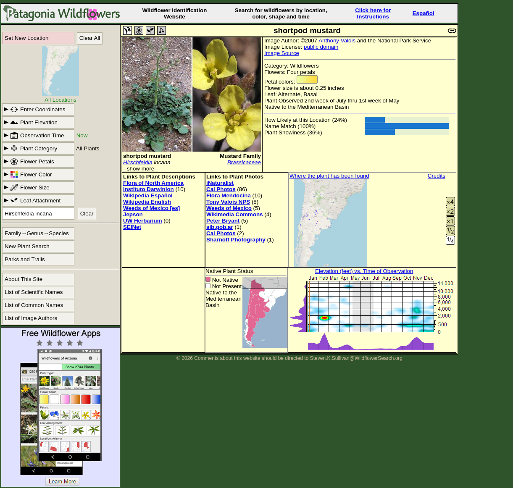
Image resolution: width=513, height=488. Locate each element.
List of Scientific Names (34, 292)
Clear (87, 213)
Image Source (281, 53)
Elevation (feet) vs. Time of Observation (364, 271)
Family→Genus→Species (37, 233)
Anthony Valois (336, 40)
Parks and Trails (25, 259)
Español (423, 13)
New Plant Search (27, 246)
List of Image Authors (31, 318)
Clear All (89, 38)
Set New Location (26, 38)
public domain (321, 47)
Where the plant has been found (329, 176)
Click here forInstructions (373, 13)
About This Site (23, 279)
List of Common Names (34, 305)
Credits (436, 176)
